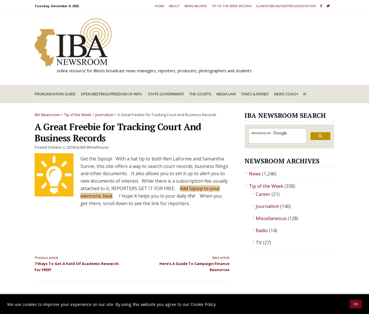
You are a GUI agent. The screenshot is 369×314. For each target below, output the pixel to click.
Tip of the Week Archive (232, 6)
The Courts (200, 94)
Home (159, 6)
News (255, 174)
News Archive (195, 6)
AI (304, 94)
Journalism (267, 206)
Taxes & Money (255, 94)
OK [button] (355, 304)
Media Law (226, 94)
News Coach (286, 94)
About (174, 6)
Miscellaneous (271, 218)
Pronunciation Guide (55, 94)
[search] (276, 133)
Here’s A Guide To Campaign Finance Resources (185, 263)
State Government (166, 94)
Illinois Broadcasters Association (286, 6)
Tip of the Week (266, 186)
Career (263, 194)
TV (259, 242)
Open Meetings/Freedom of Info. (112, 94)
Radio (262, 230)
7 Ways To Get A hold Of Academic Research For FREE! (78, 263)
